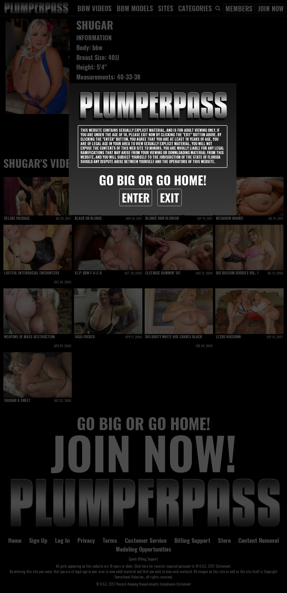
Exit (169, 197)
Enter (136, 197)
